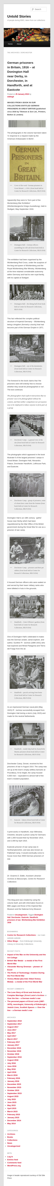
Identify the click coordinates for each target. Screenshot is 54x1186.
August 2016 (12, 1060)
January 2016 (13, 1081)
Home (10, 44)
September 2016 (14, 1057)
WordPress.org (14, 1166)
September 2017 (14, 1024)
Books (10, 1137)
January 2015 (13, 1117)
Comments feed (14, 1163)
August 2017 (12, 1027)
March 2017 (12, 1039)
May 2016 (11, 1069)
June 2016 (11, 1066)
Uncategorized (21, 915)
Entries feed (12, 1160)
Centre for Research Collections (21, 935)
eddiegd (10, 97)
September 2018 (14, 1021)
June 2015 (11, 1102)
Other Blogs (12, 941)
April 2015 (11, 1108)
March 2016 (12, 1075)
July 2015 (11, 1099)
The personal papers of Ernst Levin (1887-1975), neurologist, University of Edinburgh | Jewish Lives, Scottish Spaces (27, 1004)
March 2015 (12, 1111)
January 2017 (13, 1045)
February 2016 (13, 1078)
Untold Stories (19, 16)
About (19, 44)
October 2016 (13, 1054)
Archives (11, 1134)
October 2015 (13, 1090)
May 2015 (11, 1105)
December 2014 (14, 1120)
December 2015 (14, 1084)
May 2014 (11, 1123)
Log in (10, 1157)
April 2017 (11, 1036)
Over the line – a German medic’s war (24, 998)
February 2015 (13, 1114)
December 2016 (14, 1048)
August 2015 (12, 1096)
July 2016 (11, 1063)
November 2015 (14, 1087)
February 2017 (13, 1042)
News (9, 1143)
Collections (12, 1140)
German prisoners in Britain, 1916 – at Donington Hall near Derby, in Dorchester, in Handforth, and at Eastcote (21, 76)
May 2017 (11, 1033)
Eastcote (25, 917)
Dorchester (15, 917)
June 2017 (11, 1030)
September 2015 (14, 1093)
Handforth (34, 917)
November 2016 (14, 1051)
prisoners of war (14, 920)
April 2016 (11, 1072)
